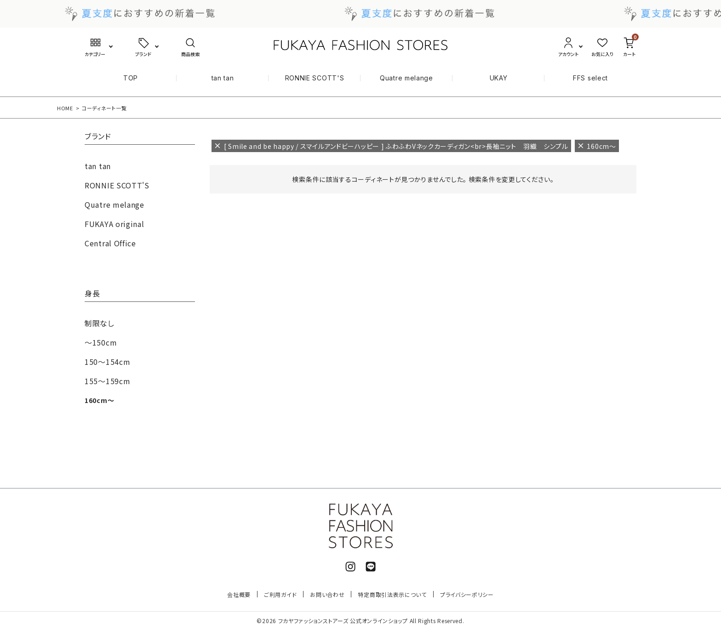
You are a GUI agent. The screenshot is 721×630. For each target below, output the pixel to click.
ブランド (98, 137)
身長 (92, 294)
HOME (65, 108)
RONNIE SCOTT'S (314, 78)
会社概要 (239, 594)
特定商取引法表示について (392, 594)
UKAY (499, 78)
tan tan (223, 78)
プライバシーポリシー (467, 594)
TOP (130, 78)
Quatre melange (406, 78)
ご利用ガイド (280, 594)
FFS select (590, 78)
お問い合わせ (327, 594)
